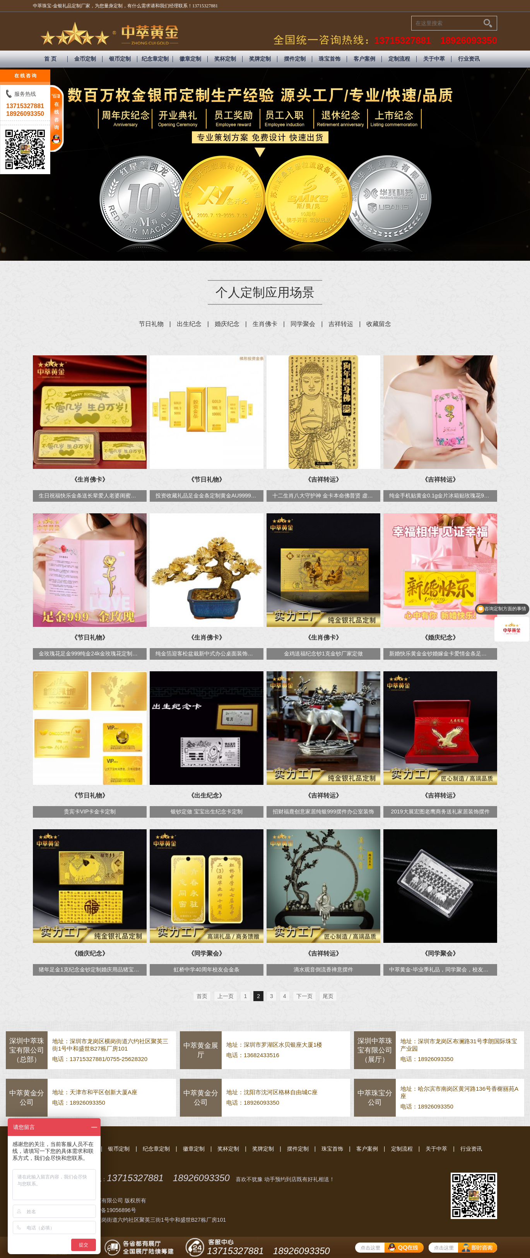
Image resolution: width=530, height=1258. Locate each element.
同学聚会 (303, 324)
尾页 (328, 996)
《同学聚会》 (206, 953)
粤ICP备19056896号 (111, 1210)
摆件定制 (295, 59)
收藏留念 (378, 324)
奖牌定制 (260, 59)
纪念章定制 (155, 59)
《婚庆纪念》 (440, 637)
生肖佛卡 (265, 324)
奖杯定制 (225, 59)
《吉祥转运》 (323, 479)
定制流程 (399, 59)
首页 (202, 996)
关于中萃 (434, 59)
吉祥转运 (340, 324)
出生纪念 (189, 324)
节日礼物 (151, 324)
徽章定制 (190, 59)
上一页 (225, 996)
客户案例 (364, 59)
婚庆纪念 (227, 324)
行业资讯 (469, 59)
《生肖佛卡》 (89, 479)
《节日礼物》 (206, 479)
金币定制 (85, 59)
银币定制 (120, 59)
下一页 (304, 996)
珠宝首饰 (329, 59)
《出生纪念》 (206, 795)
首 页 (50, 59)
